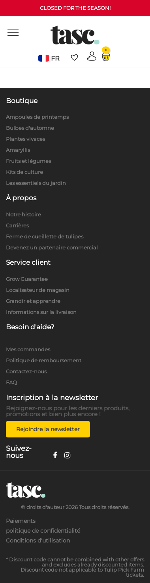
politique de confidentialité (43, 530)
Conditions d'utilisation (38, 540)
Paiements (21, 521)
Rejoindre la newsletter (48, 429)
